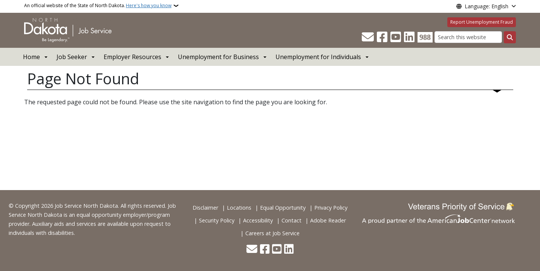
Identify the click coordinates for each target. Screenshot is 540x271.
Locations (239, 207)
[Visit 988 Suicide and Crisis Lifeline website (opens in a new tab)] (425, 37)
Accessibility (258, 220)
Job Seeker (72, 57)
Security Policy (216, 220)
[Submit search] (510, 37)
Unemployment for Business (218, 57)
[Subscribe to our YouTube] (395, 37)
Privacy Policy (330, 207)
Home (31, 57)
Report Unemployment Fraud (481, 22)
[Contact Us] (368, 37)
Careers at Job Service (272, 233)
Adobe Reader (328, 220)
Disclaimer (205, 207)
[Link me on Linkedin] (409, 37)
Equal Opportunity (283, 207)
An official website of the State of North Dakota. (97, 5)
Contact (291, 220)
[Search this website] (468, 37)
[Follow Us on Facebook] (382, 37)
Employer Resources (132, 57)
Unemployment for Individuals (318, 57)
